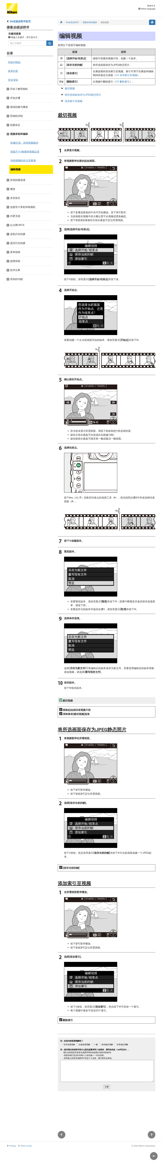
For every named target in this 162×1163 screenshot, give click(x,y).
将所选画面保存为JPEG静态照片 (83, 94)
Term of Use (26, 1146)
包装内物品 (14, 62)
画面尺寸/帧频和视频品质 (24, 151)
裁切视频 (70, 88)
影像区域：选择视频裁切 (24, 142)
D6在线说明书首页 (20, 21)
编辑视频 (15, 169)
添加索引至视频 (128, 75)
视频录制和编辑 (90, 22)
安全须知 (13, 79)
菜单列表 (13, 71)
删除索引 (125, 81)
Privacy (12, 1146)
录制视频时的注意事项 (23, 160)
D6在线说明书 (72, 22)
